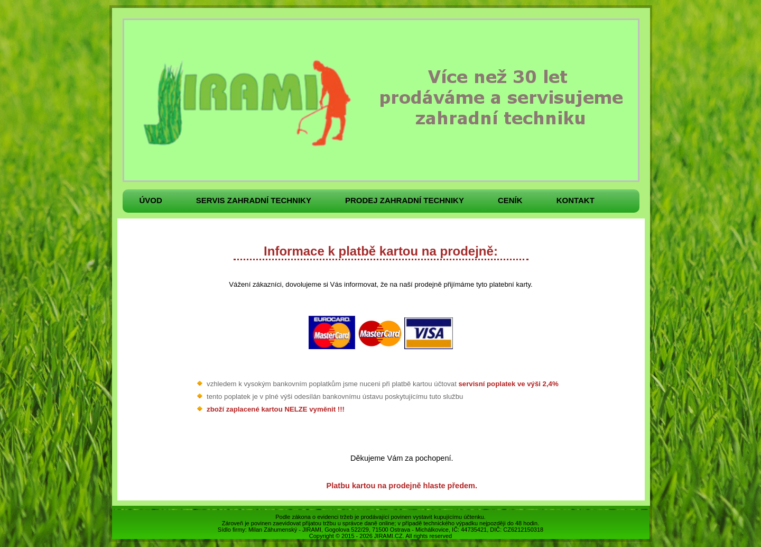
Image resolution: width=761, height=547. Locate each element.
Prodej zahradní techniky (404, 200)
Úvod (151, 200)
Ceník (510, 200)
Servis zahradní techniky (253, 200)
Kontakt (575, 200)
